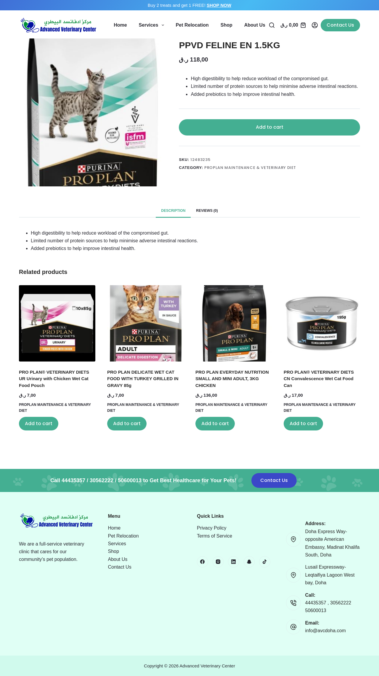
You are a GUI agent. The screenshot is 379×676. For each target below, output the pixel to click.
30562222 (340, 602)
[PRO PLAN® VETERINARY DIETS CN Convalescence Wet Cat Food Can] (322, 323)
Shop (226, 25)
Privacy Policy (212, 527)
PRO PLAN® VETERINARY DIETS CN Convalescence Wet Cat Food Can (319, 379)
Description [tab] (173, 211)
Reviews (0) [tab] (207, 211)
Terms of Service (214, 535)
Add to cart (269, 127)
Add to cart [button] (38, 423)
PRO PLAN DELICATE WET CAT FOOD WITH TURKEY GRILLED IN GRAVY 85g (143, 379)
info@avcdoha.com (325, 630)
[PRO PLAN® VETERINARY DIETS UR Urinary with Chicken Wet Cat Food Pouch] (57, 323)
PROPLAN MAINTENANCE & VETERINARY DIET (250, 167)
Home (120, 25)
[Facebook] (202, 561)
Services (152, 25)
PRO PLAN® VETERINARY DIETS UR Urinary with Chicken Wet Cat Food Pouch (54, 379)
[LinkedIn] (233, 561)
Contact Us (340, 25)
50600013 (315, 610)
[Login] (315, 25)
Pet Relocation (192, 25)
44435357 (316, 602)
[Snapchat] (249, 561)
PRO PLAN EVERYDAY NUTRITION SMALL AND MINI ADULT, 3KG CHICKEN (232, 379)
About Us (254, 25)
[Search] (271, 25)
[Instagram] (218, 561)
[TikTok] (264, 561)
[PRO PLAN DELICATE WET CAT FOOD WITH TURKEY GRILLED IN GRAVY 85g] (145, 323)
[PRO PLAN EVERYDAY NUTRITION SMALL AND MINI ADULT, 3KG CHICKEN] (233, 323)
